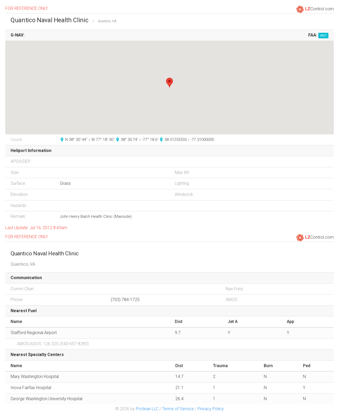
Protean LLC (147, 408)
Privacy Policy (211, 408)
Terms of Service (178, 408)
